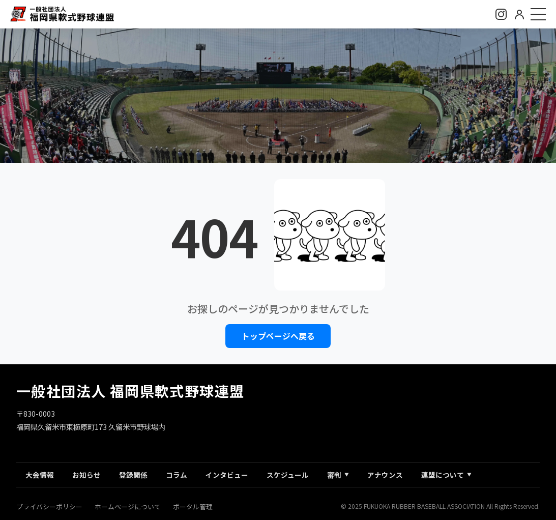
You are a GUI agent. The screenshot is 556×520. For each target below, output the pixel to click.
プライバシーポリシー (49, 506)
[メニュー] (538, 14)
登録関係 (133, 475)
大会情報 (39, 475)
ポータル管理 (193, 506)
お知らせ (86, 475)
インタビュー (227, 475)
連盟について (446, 475)
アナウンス (385, 475)
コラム (176, 475)
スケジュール (288, 475)
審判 (338, 475)
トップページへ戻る (278, 336)
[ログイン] (519, 14)
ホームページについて (128, 506)
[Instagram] (501, 14)
